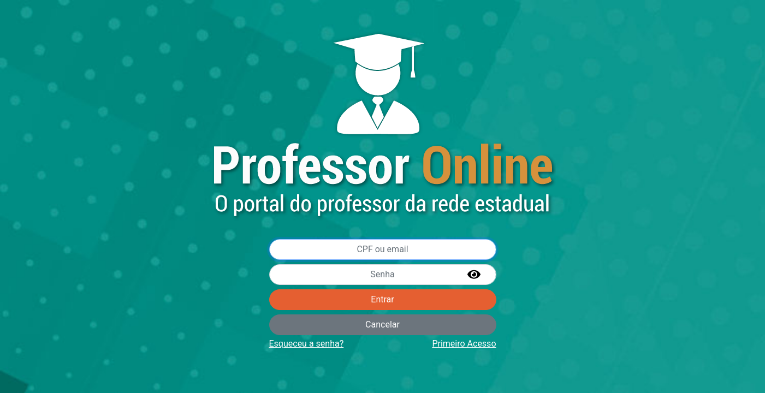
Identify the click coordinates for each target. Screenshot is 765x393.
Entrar (382, 299)
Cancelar (382, 324)
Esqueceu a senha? (306, 343)
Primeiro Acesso (464, 343)
